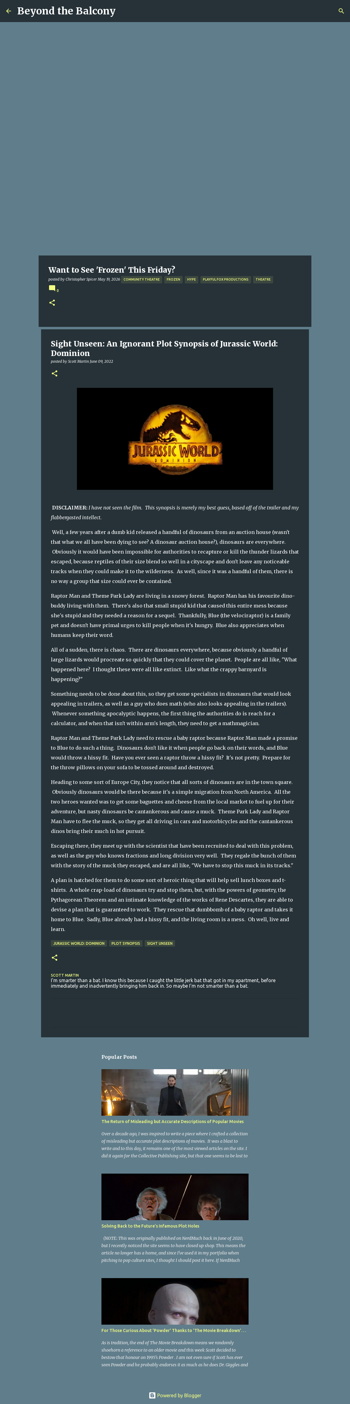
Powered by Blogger (175, 1395)
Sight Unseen (160, 943)
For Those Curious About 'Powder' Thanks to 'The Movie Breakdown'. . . (173, 1330)
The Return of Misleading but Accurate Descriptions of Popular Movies (172, 1121)
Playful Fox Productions (226, 279)
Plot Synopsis (126, 943)
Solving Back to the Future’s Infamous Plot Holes (150, 1226)
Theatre (263, 279)
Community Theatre (142, 279)
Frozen (173, 279)
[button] (52, 303)
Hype (191, 279)
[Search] (341, 11)
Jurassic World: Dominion (79, 943)
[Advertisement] (175, 209)
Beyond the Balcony (66, 11)
